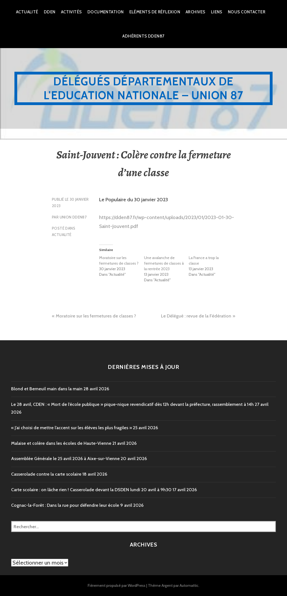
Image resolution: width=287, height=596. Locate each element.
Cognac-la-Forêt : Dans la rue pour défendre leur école (65, 505)
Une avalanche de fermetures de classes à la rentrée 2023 (164, 263)
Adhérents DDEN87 (143, 36)
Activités (71, 11)
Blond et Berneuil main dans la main (46, 388)
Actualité (27, 11)
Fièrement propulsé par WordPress (116, 585)
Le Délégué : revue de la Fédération (196, 316)
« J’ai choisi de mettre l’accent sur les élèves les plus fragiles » (71, 427)
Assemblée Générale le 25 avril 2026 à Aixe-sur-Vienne (65, 458)
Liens (216, 11)
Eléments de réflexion (154, 11)
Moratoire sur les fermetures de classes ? (119, 260)
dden (50, 11)
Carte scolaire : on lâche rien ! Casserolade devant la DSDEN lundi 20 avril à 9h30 (91, 489)
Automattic (189, 585)
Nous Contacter (246, 11)
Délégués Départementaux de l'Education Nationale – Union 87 (143, 88)
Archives (195, 11)
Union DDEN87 (73, 217)
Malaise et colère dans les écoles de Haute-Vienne (61, 443)
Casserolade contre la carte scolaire (46, 474)
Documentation (105, 11)
